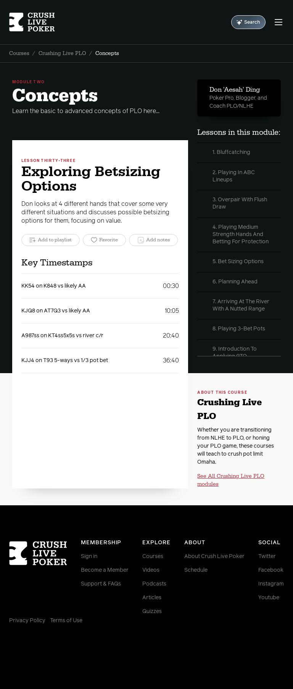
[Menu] (278, 22)
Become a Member (105, 570)
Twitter (267, 556)
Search (248, 22)
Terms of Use (66, 620)
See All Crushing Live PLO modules (230, 480)
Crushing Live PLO (62, 53)
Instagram (271, 584)
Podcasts (154, 584)
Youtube (268, 597)
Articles (151, 597)
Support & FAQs (101, 584)
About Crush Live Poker (214, 556)
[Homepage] (32, 22)
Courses (19, 53)
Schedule (196, 570)
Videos (150, 570)
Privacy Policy (27, 620)
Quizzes (152, 611)
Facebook (270, 570)
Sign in (89, 556)
